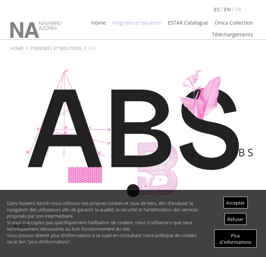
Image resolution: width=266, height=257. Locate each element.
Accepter (235, 203)
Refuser (235, 219)
